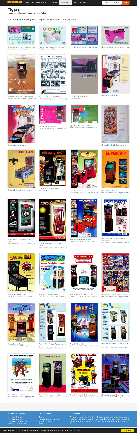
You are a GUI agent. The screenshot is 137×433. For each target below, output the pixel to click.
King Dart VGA (81, 294)
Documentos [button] (65, 3)
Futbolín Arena (18, 47)
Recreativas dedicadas (15, 417)
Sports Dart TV (112, 238)
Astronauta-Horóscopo (83, 395)
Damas (15, 344)
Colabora (83, 3)
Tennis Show (80, 126)
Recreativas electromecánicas (17, 421)
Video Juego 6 (112, 343)
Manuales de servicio (46, 421)
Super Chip (111, 191)
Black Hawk (111, 145)
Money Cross (49, 395)
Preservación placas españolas (49, 419)
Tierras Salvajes (81, 191)
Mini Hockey (17, 395)
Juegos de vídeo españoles (16, 423)
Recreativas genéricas (14, 419)
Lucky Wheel (49, 243)
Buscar (125, 3)
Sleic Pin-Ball (17, 294)
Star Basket (111, 95)
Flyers (41, 423)
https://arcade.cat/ (93, 193)
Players (109, 395)
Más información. (75, 430)
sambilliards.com (23, 49)
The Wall (48, 126)
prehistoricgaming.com (59, 128)
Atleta (78, 344)
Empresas (54, 3)
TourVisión (110, 295)
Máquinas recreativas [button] (40, 3)
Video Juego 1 (49, 344)
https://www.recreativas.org (28, 98)
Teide (77, 96)
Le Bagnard (48, 97)
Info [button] (75, 3)
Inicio (27, 3)
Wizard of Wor (49, 188)
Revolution (16, 97)
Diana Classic (17, 239)
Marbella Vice (80, 239)
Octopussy (48, 294)
